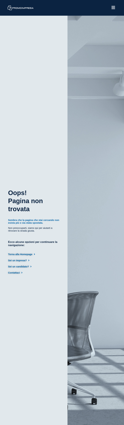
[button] (80, 7)
